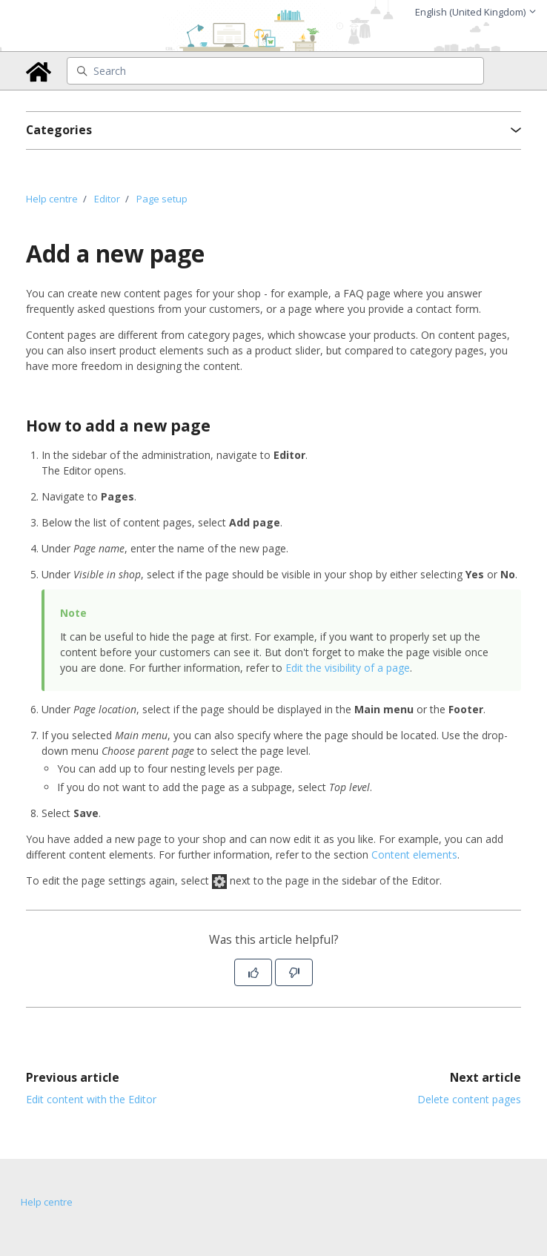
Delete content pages (469, 1099)
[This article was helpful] (253, 972)
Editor (107, 198)
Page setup (162, 198)
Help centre (52, 198)
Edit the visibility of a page (347, 668)
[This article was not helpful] (294, 972)
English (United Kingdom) (476, 12)
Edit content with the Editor (91, 1099)
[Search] (276, 71)
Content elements (414, 854)
